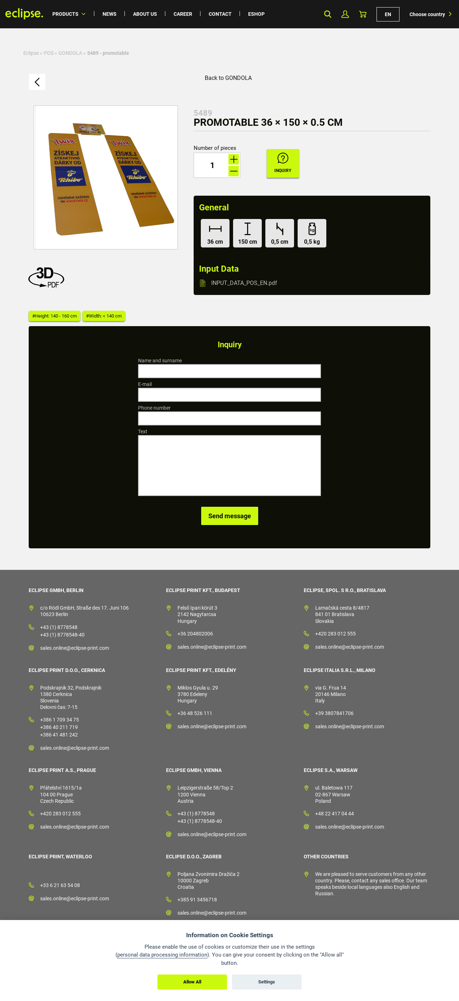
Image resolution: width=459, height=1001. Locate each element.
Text (142, 431)
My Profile (345, 14)
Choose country (427, 14)
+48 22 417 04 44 (334, 813)
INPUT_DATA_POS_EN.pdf (244, 283)
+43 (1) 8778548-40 (62, 635)
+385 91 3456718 (197, 899)
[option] (105, 177)
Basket (362, 14)
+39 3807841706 (334, 713)
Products (65, 14)
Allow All (192, 982)
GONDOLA (70, 53)
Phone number (154, 407)
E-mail (145, 384)
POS (48, 53)
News (110, 14)
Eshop (256, 14)
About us (145, 14)
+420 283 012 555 (335, 634)
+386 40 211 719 (59, 727)
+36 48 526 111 (195, 713)
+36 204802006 (195, 634)
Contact (220, 14)
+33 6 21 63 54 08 (60, 885)
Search (327, 14)
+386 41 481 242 (59, 735)
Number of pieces (215, 148)
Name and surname (160, 360)
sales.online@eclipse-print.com (74, 648)
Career (183, 14)
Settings (266, 982)
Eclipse (31, 53)
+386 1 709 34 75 (59, 720)
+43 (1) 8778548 (58, 627)
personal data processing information (162, 955)
